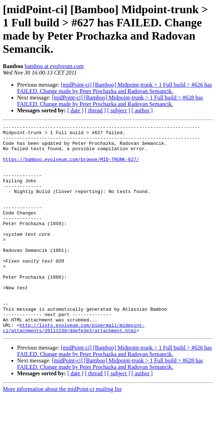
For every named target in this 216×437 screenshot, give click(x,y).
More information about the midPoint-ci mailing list (62, 431)
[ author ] (142, 110)
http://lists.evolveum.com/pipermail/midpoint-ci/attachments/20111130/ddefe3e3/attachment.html (74, 368)
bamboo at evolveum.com (54, 66)
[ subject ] (118, 110)
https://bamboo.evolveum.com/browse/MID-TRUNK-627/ (71, 166)
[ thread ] (95, 110)
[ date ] (75, 110)
